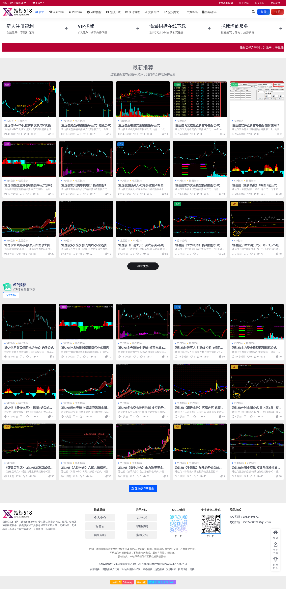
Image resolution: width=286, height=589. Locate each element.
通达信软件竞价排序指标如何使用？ (256, 125)
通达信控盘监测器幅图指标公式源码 (28, 185)
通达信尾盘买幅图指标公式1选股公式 (86, 125)
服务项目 (260, 3)
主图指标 (22, 120)
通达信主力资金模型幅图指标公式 (197, 185)
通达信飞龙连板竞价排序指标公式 (197, 125)
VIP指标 (67, 120)
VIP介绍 (142, 517)
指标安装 (275, 3)
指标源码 (209, 12)
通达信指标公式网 (130, 568)
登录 (264, 11)
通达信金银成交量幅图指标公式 (139, 125)
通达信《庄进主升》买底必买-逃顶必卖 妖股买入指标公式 (142, 246)
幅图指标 (80, 120)
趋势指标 (159, 568)
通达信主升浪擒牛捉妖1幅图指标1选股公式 (85, 186)
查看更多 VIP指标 (143, 488)
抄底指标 (182, 568)
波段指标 (171, 568)
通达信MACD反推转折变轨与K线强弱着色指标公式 (29, 127)
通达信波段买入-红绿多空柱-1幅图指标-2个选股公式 (142, 186)
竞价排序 (182, 120)
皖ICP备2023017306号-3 (173, 563)
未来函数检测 (225, 3)
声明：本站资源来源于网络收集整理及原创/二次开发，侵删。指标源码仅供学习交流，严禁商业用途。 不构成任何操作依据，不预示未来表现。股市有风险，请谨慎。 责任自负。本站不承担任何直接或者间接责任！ (143, 552)
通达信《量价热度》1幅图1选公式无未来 (256, 186)
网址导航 (100, 534)
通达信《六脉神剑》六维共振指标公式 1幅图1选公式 (85, 469)
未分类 (10, 120)
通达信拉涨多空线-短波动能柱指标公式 (256, 469)
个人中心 (100, 517)
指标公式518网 (128, 563)
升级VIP (38, 3)
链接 (192, 568)
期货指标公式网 (110, 568)
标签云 (100, 526)
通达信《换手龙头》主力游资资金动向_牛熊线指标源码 (142, 469)
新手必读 (244, 3)
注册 (277, 11)
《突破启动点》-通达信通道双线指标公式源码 (28, 469)
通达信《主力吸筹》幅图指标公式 (197, 245)
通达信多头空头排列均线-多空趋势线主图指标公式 (85, 246)
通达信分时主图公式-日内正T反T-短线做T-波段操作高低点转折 (255, 246)
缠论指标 (147, 568)
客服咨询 (142, 526)
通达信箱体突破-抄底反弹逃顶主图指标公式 (28, 246)
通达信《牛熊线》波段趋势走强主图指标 (199, 469)
